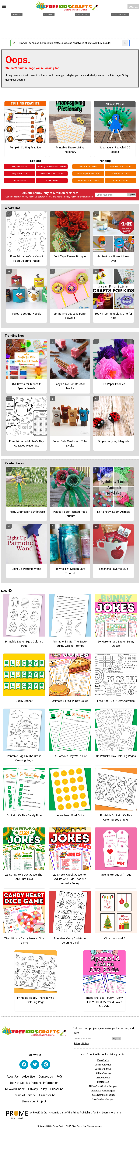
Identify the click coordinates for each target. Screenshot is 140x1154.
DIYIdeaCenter (103, 1077)
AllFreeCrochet (103, 1064)
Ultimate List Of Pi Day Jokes (70, 701)
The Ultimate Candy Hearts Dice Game (24, 940)
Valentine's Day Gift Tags (115, 874)
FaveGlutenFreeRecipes (103, 1094)
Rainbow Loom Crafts (88, 180)
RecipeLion (103, 1082)
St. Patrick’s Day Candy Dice (24, 815)
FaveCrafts (103, 1060)
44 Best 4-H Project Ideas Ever (113, 258)
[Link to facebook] (23, 1064)
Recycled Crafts (19, 166)
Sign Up (131, 195)
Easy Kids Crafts (19, 173)
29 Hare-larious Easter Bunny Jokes (116, 644)
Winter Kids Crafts (88, 166)
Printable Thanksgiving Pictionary (70, 150)
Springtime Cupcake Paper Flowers (70, 316)
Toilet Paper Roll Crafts (88, 173)
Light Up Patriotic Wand (26, 569)
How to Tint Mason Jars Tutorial (70, 571)
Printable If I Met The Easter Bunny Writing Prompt (70, 644)
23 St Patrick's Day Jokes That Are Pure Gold (24, 877)
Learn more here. (112, 1112)
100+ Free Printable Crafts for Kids (113, 316)
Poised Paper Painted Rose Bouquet (70, 514)
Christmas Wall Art (115, 938)
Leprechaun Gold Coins (70, 815)
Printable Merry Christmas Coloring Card (70, 940)
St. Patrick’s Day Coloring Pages (116, 756)
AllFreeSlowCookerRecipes (103, 1086)
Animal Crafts (19, 180)
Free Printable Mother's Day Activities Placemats (26, 443)
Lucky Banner (24, 701)
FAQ (59, 1076)
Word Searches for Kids (51, 173)
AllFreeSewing (103, 1073)
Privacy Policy (69, 197)
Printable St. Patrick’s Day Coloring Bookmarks (116, 817)
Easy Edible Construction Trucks (70, 386)
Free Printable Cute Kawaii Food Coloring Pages (26, 258)
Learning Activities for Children (52, 166)
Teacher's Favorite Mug (113, 569)
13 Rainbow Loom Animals (113, 511)
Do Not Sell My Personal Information (34, 1083)
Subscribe (56, 1089)
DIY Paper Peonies (113, 384)
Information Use (85, 197)
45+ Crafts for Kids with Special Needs (26, 386)
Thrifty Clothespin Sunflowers (26, 511)
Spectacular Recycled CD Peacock (114, 150)
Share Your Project (34, 1101)
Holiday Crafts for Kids (121, 166)
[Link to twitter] (34, 1064)
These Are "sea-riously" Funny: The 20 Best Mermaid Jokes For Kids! (104, 1002)
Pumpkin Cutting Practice (25, 147)
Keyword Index (15, 1089)
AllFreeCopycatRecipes (103, 1090)
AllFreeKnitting (103, 1069)
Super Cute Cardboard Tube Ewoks (70, 443)
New (6, 591)
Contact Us (45, 1076)
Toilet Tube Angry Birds (26, 313)
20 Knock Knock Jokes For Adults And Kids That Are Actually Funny (70, 879)
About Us (13, 1076)
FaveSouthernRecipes (103, 1099)
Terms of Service (24, 1095)
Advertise (28, 1076)
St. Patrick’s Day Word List (70, 756)
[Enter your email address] (92, 1038)
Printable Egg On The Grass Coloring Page (24, 758)
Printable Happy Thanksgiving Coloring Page (35, 1000)
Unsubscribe (47, 1095)
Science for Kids (121, 180)
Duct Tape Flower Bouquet (70, 256)
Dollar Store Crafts (121, 173)
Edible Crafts (52, 180)
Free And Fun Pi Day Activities (116, 701)
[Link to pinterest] (45, 1064)
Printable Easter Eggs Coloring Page (24, 644)
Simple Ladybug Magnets (113, 441)
